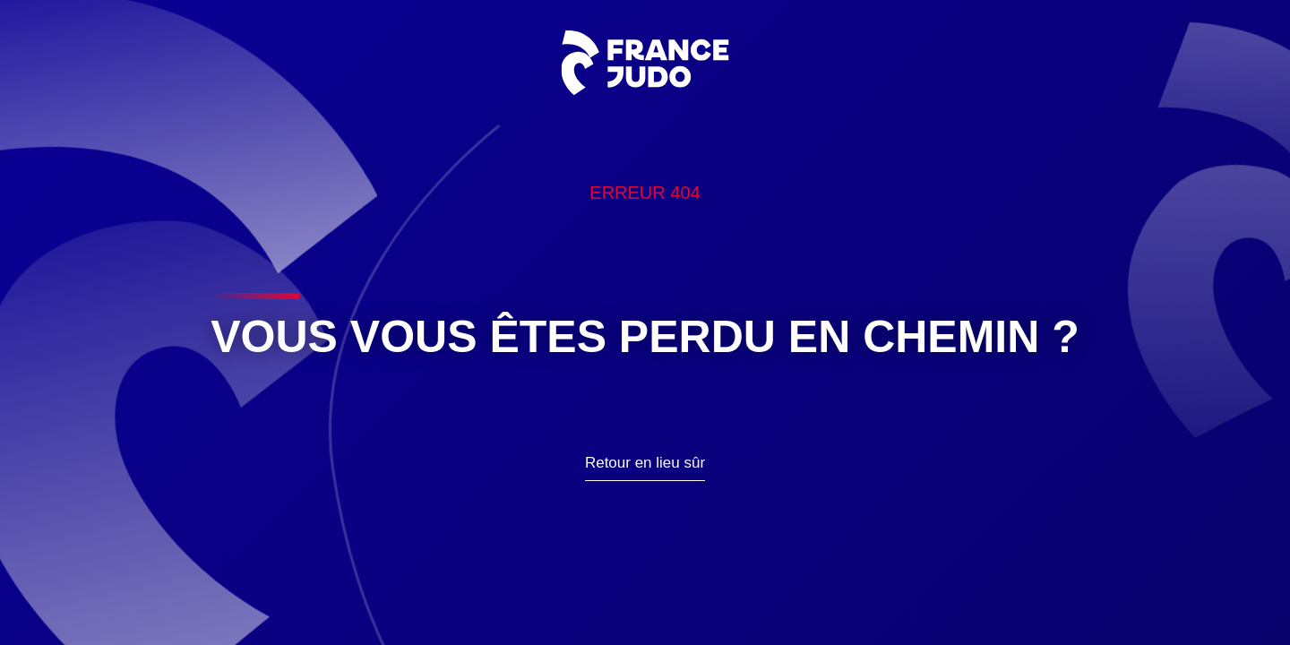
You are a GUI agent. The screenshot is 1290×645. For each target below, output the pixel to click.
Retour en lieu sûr (645, 462)
